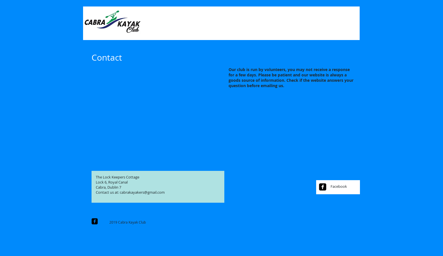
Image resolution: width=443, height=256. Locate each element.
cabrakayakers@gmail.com (142, 192)
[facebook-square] (322, 187)
